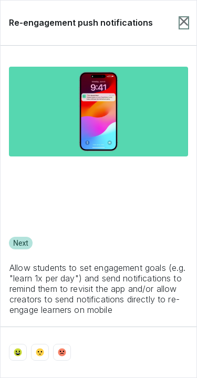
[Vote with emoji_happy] (18, 352)
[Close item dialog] (184, 22)
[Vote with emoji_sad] (62, 352)
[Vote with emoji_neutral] (40, 352)
